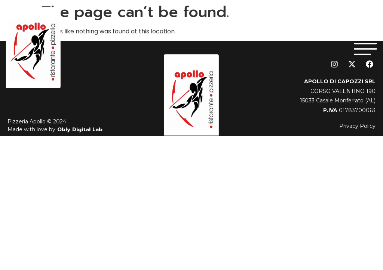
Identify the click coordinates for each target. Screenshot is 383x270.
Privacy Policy (357, 126)
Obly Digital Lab (78, 130)
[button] (365, 47)
